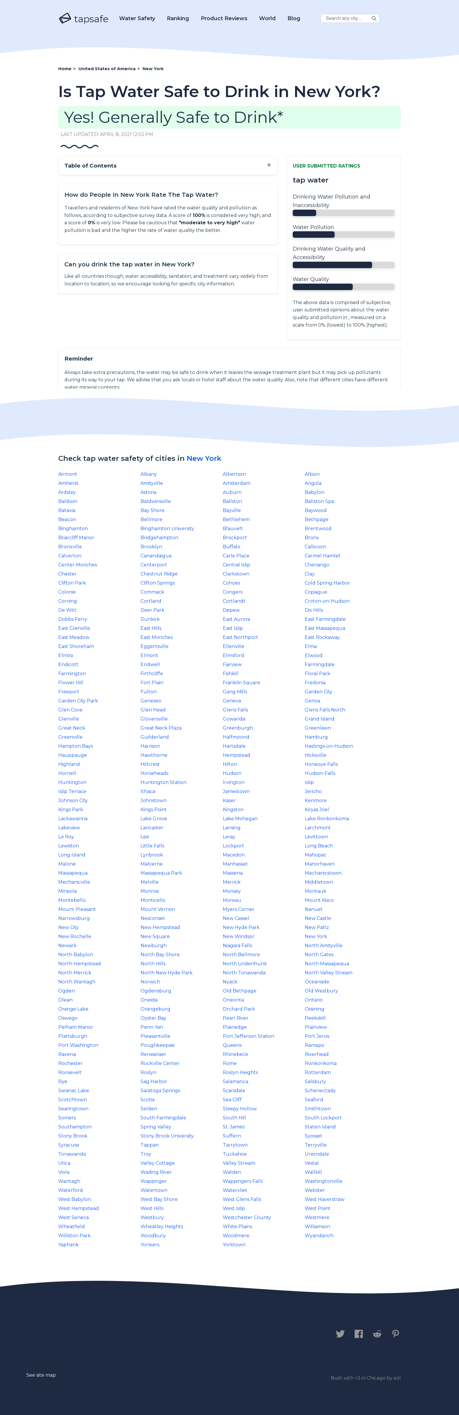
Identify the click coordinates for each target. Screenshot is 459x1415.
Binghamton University (167, 528)
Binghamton (73, 528)
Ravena (67, 1054)
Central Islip (236, 565)
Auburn (232, 492)
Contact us (75, 1334)
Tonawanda (72, 1154)
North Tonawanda (244, 972)
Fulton (149, 691)
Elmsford (233, 655)
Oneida (149, 1000)
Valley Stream (239, 1163)
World (267, 18)
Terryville (316, 1145)
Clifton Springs (158, 583)
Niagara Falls (237, 945)
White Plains (237, 1226)
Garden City (318, 691)
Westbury (152, 1217)
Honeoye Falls (321, 764)
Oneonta (233, 1000)
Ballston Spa (319, 501)
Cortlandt (234, 601)
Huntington (72, 782)
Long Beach (319, 846)
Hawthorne (154, 755)
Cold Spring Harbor (327, 583)
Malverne (152, 864)
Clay (310, 574)
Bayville (232, 510)
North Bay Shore (160, 954)
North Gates (319, 954)
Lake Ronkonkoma (327, 818)
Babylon (314, 492)
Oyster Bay (153, 1018)
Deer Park (153, 610)
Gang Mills (235, 691)
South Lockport (323, 1118)
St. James (233, 1127)
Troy (146, 1154)
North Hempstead (79, 963)
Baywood (316, 510)
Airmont (67, 474)
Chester (67, 574)
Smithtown (318, 1108)
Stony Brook (73, 1136)
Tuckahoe (235, 1154)
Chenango (317, 565)
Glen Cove (70, 710)
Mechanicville (74, 882)
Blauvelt (233, 528)
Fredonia (315, 682)
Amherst (68, 483)
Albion (312, 474)
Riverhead (317, 1054)
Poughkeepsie (158, 1045)
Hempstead (236, 755)
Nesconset (153, 918)
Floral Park (317, 673)
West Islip (234, 1208)
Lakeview (69, 827)
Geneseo (151, 701)
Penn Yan (152, 1027)
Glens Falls (235, 710)
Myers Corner (238, 909)
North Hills (153, 963)
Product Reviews (224, 18)
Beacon (67, 519)
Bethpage (316, 519)
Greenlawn (318, 728)
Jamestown (236, 791)
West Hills (152, 1208)
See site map (41, 1375)
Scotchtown (72, 1099)
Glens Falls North (325, 710)
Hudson (232, 773)
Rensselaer (153, 1054)
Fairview (232, 664)
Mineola (67, 891)
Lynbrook (152, 855)
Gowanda (234, 719)
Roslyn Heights (240, 1072)
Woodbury (153, 1235)
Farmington (72, 673)
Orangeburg (155, 1009)
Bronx (312, 537)
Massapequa (73, 873)
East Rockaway (322, 637)
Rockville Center (160, 1063)
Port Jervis (317, 1036)
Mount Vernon (158, 909)
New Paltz (317, 927)
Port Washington (78, 1045)
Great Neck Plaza (161, 728)
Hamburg (316, 737)
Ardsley (67, 492)
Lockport (233, 846)
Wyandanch (319, 1235)
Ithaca (148, 791)
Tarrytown (235, 1145)
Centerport (154, 565)
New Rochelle (74, 936)
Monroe (150, 891)
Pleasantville (155, 1036)
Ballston (232, 501)
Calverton (69, 556)
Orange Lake (73, 1009)
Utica (64, 1163)
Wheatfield (71, 1226)
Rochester (70, 1063)
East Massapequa (325, 628)
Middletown (319, 882)
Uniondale (317, 1154)
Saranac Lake (73, 1090)
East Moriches (157, 637)
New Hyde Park (241, 927)
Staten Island (320, 1127)
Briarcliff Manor (76, 537)
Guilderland (155, 737)
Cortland (151, 601)
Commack (152, 592)
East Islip (233, 628)
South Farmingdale (163, 1118)
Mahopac (315, 855)
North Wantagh (76, 982)
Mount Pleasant (77, 909)
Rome (230, 1063)
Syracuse (68, 1145)
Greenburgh (238, 728)
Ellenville (233, 646)
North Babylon (75, 954)
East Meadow (74, 637)
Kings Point (154, 809)
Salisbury (315, 1081)
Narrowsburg (74, 918)
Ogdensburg (156, 991)
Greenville (70, 737)
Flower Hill (70, 682)
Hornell (67, 773)
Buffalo (231, 546)
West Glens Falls (242, 1199)
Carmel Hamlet (322, 556)
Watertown (154, 1190)
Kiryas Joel (317, 809)
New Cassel (236, 918)
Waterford (70, 1190)
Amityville (152, 483)
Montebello (72, 900)
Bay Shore (153, 510)
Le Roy (66, 837)
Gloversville (154, 719)
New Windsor (238, 936)
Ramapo (314, 1045)
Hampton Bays (75, 746)
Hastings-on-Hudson (329, 746)
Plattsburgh (72, 1036)
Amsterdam (236, 483)
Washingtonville (323, 1181)
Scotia (148, 1099)
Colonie (67, 592)
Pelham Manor (75, 1027)
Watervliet (235, 1190)
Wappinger (154, 1181)
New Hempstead (160, 927)
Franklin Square (241, 682)
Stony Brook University (167, 1136)
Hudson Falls (320, 773)
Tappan (150, 1145)
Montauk (315, 891)
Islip (309, 782)
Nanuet (314, 909)
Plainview (316, 1027)
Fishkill (231, 673)
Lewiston (68, 846)
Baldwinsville (156, 501)
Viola (63, 1172)
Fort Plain (152, 682)
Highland (69, 764)
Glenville (68, 719)
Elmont (149, 655)
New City (68, 927)
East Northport (240, 637)
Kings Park (70, 809)
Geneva (232, 701)
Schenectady (320, 1090)
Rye (62, 1081)
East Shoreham (76, 646)
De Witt (67, 610)
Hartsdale (234, 746)
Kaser (229, 800)
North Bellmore (241, 954)
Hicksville (315, 755)
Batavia (66, 510)
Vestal (312, 1163)
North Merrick (74, 972)
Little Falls (152, 846)
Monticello (153, 900)
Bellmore (151, 519)
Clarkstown (236, 574)
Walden (232, 1172)
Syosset (313, 1136)
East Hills (151, 628)
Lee (145, 837)
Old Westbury (321, 991)
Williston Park (74, 1235)
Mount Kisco (319, 900)
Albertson (234, 474)
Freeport (68, 691)
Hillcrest (150, 764)
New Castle (318, 918)
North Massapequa (327, 963)
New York (204, 458)
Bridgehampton (159, 537)
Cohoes (231, 583)
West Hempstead (78, 1208)
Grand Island (320, 719)
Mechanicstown (323, 873)
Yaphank (68, 1244)
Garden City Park (78, 701)
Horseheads (154, 773)
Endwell (150, 664)
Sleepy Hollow (240, 1108)
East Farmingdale (325, 619)
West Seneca (73, 1217)
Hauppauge (72, 755)
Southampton (75, 1127)
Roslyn (148, 1072)
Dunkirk (150, 619)
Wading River (156, 1172)
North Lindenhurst (245, 963)
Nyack (230, 982)
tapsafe (83, 19)
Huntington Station (163, 782)
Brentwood (318, 528)
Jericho (313, 791)
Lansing (232, 827)
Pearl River (236, 1018)
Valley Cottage (158, 1163)
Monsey (232, 891)
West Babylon (74, 1199)
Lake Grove (154, 818)
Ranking (178, 18)
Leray (229, 837)
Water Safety (137, 18)
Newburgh (154, 945)
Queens (232, 1045)
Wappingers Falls (243, 1181)
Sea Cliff (232, 1099)
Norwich (150, 982)
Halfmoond (236, 737)
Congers (232, 592)
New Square (155, 936)
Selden (149, 1108)
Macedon (234, 855)
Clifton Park (72, 583)
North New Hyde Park (167, 972)
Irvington (233, 782)
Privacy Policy (123, 1334)
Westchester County (247, 1217)
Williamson (317, 1226)
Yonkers (150, 1244)
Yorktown (234, 1244)
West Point (317, 1208)
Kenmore (316, 800)
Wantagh (69, 1181)
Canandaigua (156, 556)
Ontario (314, 1000)
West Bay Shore (159, 1199)
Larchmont (318, 827)
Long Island (71, 855)
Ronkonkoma (321, 1063)
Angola (313, 483)
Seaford (314, 1099)
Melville (150, 882)
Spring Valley (156, 1127)
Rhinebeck (235, 1054)
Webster (315, 1190)
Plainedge (235, 1027)
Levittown (316, 837)
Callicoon (315, 546)
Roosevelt (70, 1072)
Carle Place (236, 556)
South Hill (234, 1118)
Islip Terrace (72, 791)
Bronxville (70, 546)
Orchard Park (239, 1009)
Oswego (68, 1018)
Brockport (235, 537)
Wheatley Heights (162, 1226)
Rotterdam (318, 1072)
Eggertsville (155, 646)
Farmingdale (320, 664)
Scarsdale (234, 1090)
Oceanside (317, 982)
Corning (67, 601)
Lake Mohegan (240, 818)
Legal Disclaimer (181, 1334)
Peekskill (315, 1018)
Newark (67, 945)
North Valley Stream (328, 972)
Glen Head (153, 710)
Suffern (232, 1136)
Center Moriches (77, 565)
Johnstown (154, 800)
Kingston (233, 809)
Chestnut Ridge (159, 574)
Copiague (316, 592)
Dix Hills (314, 610)
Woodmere (236, 1235)
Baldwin (67, 501)
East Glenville (74, 628)
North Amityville (323, 945)
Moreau (232, 900)
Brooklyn (151, 546)
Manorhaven (320, 864)
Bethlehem (236, 519)
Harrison (150, 746)
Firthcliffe (152, 673)
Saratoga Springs (160, 1090)
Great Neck (71, 728)
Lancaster (152, 827)
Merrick (232, 882)
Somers (67, 1118)
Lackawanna (73, 818)
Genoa (312, 701)
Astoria (148, 492)
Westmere (317, 1217)
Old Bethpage (239, 991)
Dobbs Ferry (72, 619)
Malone (67, 864)
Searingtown (73, 1108)
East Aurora (236, 619)
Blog (293, 18)
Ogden (66, 991)
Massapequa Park (161, 873)
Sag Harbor (154, 1081)
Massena (233, 873)
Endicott (68, 664)
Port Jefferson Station (248, 1036)
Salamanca (235, 1081)
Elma (311, 646)
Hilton (230, 764)
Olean (65, 1000)
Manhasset (235, 864)
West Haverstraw (325, 1199)
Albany (149, 474)
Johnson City (73, 800)
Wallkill (313, 1172)
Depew (231, 610)
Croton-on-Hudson (327, 601)
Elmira (65, 655)
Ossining (314, 1009)
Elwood (314, 655)
